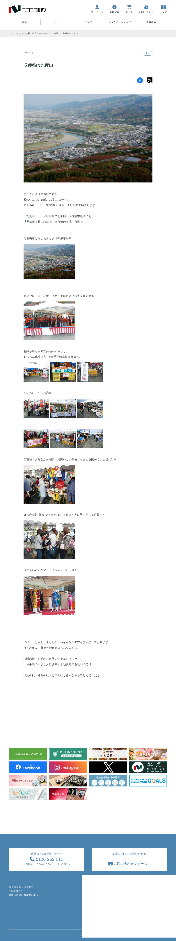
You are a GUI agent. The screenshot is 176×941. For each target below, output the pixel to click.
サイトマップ (122, 907)
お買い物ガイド (123, 894)
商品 (98, 894)
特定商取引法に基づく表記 (152, 894)
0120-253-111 (49, 858)
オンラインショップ (119, 22)
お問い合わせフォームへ (131, 863)
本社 (147, 53)
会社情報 (142, 907)
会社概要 (151, 22)
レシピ (56, 22)
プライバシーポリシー (150, 901)
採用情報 (142, 914)
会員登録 (120, 901)
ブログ (88, 22)
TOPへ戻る (165, 936)
